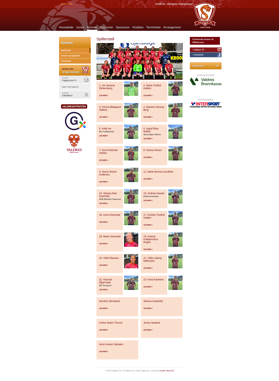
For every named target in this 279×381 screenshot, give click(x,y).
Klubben (137, 27)
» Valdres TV (198, 50)
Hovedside (66, 27)
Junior (80, 27)
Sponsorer (123, 27)
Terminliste (153, 27)
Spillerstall (66, 50)
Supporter (106, 27)
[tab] (75, 79)
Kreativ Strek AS (166, 371)
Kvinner (92, 27)
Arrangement (172, 27)
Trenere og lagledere (70, 56)
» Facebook (198, 55)
